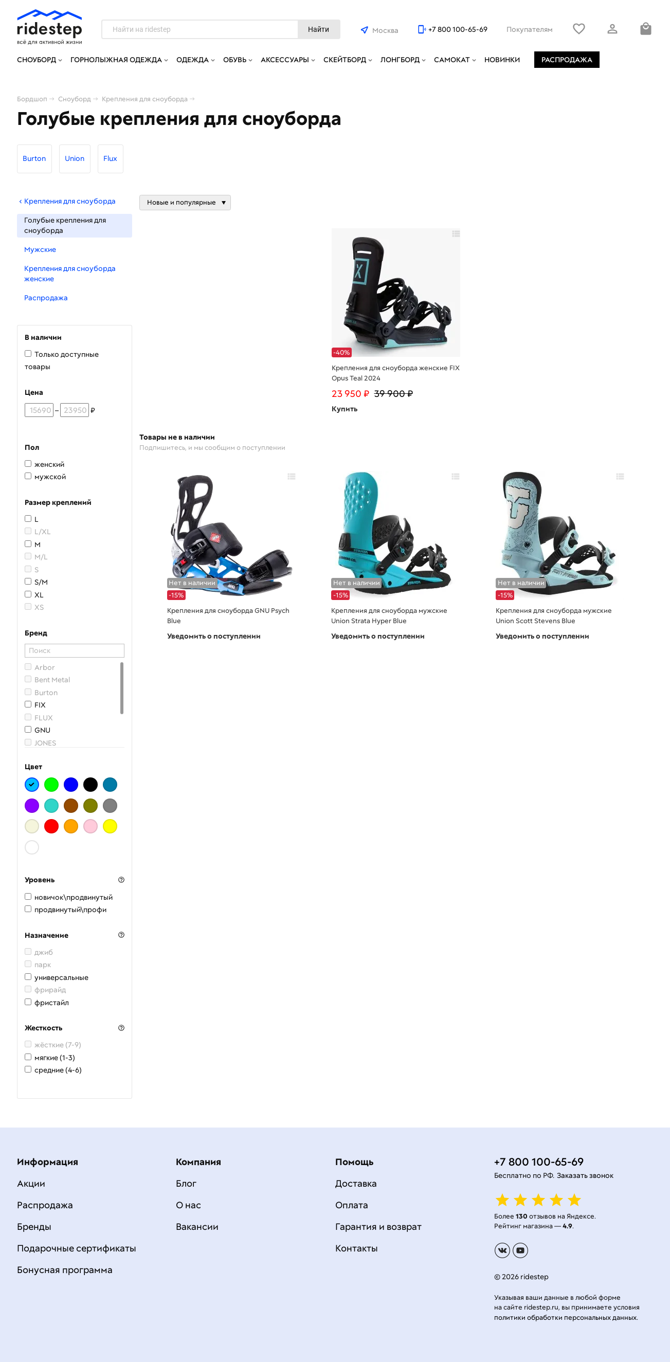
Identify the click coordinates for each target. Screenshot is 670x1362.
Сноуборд (36, 59)
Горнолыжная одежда (116, 59)
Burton (34, 158)
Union (74, 158)
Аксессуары (285, 59)
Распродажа (566, 59)
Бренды (34, 1226)
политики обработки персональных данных (565, 1317)
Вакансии (197, 1226)
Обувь (234, 59)
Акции (31, 1183)
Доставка (356, 1183)
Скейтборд (344, 59)
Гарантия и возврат (378, 1226)
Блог (186, 1183)
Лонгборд (400, 59)
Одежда (192, 59)
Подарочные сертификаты (76, 1248)
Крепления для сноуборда (66, 201)
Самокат (452, 59)
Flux (110, 158)
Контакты (356, 1248)
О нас (188, 1205)
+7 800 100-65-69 (457, 29)
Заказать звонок (585, 1175)
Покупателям (529, 29)
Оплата (351, 1205)
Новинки (502, 59)
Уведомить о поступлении (214, 636)
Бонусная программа (65, 1270)
